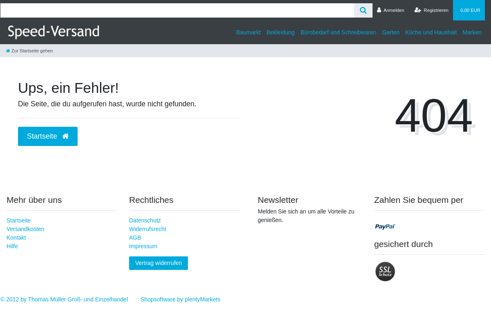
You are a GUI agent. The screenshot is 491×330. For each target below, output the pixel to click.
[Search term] (177, 10)
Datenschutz (145, 220)
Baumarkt (248, 32)
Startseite (19, 220)
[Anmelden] (391, 10)
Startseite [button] (48, 136)
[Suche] (363, 10)
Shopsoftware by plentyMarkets (180, 299)
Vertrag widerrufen (158, 263)
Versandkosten (26, 229)
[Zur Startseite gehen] (29, 50)
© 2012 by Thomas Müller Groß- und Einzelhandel (64, 299)
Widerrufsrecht (147, 229)
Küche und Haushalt (431, 32)
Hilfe (12, 246)
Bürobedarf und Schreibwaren (338, 32)
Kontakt (16, 237)
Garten (390, 32)
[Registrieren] (431, 10)
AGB (135, 237)
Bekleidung (280, 32)
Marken (472, 32)
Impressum (143, 246)
